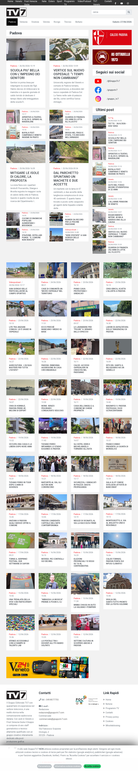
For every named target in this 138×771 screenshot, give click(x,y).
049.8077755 (52, 699)
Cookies (108, 721)
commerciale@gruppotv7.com (53, 719)
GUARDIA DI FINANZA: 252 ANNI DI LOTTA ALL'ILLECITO (75, 119)
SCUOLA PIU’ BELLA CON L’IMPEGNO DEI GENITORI (25, 74)
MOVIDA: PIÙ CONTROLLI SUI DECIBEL (52, 560)
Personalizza (44, 766)
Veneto (111, 179)
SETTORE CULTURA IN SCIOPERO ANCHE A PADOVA (83, 643)
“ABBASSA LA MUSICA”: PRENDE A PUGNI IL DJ (52, 600)
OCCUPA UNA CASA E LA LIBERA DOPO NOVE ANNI (20, 445)
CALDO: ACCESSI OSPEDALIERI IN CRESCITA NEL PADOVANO (81, 369)
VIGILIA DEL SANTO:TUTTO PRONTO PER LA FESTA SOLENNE (117, 601)
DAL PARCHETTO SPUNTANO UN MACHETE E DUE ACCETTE (66, 178)
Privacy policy (111, 717)
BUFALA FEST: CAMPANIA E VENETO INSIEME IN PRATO (31, 135)
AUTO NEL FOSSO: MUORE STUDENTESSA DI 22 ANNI (118, 187)
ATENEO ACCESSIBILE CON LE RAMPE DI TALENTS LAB (19, 643)
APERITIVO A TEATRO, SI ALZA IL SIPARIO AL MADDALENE (32, 119)
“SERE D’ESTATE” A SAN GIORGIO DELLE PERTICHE (75, 237)
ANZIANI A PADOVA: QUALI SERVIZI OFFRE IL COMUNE (20, 523)
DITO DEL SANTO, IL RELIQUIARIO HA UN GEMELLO (115, 367)
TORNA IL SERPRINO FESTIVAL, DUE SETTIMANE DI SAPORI (19, 561)
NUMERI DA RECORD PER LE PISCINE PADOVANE (74, 222)
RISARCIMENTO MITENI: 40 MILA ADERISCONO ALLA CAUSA (117, 218)
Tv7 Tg (110, 118)
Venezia (23, 22)
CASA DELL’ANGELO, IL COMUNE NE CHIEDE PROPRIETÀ (84, 408)
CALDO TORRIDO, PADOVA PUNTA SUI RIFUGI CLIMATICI (115, 561)
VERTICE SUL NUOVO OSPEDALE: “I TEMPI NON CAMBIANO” (69, 74)
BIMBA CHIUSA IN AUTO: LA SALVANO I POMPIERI (85, 606)
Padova (12, 22)
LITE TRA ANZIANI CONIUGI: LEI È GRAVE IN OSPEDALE (20, 329)
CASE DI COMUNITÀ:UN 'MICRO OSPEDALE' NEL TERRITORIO (52, 291)
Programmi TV (111, 708)
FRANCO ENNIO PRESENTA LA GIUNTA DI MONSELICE (117, 446)
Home (107, 699)
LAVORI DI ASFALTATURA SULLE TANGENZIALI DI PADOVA (117, 329)
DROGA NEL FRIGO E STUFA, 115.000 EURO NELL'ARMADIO (74, 135)
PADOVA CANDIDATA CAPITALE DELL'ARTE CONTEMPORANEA (50, 523)
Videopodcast (70, 230)
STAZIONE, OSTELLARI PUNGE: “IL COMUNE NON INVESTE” (32, 237)
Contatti (108, 712)
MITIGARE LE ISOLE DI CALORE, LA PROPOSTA (24, 176)
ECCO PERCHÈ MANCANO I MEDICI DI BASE (51, 329)
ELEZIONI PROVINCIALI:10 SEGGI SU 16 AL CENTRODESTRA (84, 562)
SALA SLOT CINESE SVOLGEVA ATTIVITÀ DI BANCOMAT (116, 484)
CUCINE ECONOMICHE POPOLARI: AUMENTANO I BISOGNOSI (32, 222)
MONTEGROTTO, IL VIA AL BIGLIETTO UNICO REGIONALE (116, 522)
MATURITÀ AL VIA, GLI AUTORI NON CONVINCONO (51, 484)
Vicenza (35, 22)
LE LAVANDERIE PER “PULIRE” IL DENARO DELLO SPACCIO (83, 329)
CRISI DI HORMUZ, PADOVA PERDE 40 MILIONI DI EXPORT (17, 408)
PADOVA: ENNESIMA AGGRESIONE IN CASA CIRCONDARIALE (51, 367)
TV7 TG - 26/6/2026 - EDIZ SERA (117, 124)
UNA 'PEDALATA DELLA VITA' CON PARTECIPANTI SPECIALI (20, 601)
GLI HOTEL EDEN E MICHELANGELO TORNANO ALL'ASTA (83, 446)
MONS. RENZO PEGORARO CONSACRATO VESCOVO (52, 408)
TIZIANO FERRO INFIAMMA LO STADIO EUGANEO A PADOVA (51, 446)
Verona (46, 22)
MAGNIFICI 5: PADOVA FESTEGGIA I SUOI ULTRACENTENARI (116, 408)
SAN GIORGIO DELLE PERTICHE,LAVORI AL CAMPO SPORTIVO (18, 291)
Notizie (107, 704)
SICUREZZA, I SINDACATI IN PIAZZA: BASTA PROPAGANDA (85, 484)
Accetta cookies (92, 766)
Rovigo (57, 22)
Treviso (67, 22)
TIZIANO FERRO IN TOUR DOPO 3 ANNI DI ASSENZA (20, 484)
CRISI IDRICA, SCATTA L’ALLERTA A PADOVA (116, 290)
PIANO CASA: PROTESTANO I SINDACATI (80, 291)
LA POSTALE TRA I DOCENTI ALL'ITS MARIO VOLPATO (52, 643)
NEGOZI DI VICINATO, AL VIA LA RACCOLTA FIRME (85, 522)
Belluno (78, 22)
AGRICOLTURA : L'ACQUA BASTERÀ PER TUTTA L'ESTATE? (20, 367)
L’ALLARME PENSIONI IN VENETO (118, 203)
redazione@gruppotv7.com (51, 712)
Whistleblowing (111, 725)
